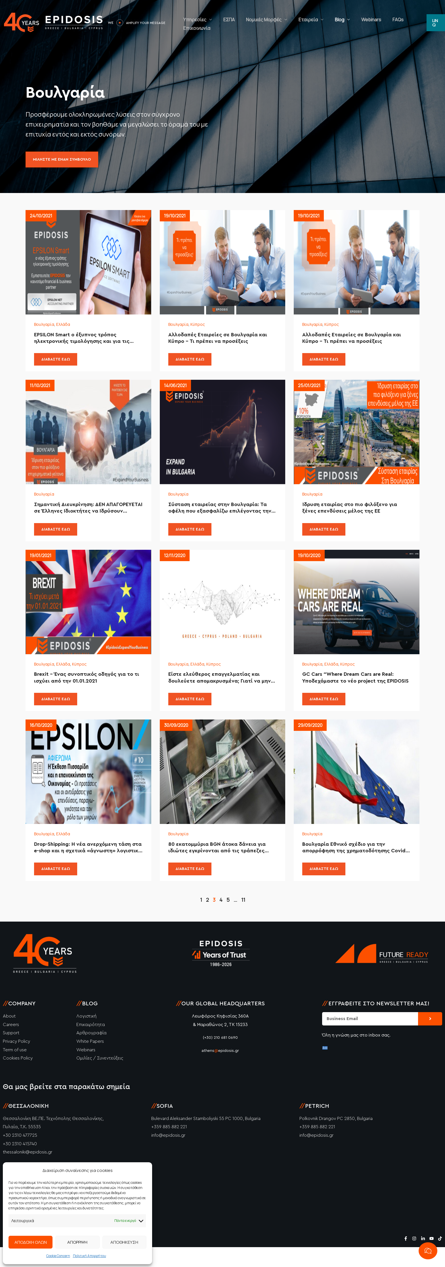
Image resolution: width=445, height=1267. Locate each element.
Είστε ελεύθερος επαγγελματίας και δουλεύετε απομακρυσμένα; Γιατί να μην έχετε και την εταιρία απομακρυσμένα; (219, 690)
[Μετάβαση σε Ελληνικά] (325, 1067)
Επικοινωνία (408, 23)
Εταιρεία (311, 23)
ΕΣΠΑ (243, 23)
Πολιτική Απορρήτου (89, 1255)
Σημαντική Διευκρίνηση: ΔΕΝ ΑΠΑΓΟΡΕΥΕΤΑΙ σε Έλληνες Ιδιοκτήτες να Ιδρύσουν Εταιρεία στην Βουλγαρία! (84, 516)
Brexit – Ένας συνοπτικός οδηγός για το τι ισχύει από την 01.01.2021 (86, 690)
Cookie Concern (58, 1255)
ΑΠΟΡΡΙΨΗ (77, 1242)
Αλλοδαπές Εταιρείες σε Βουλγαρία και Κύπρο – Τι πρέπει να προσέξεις (222, 341)
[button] (435, 22)
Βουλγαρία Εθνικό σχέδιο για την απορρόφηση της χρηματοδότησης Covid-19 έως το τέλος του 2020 (355, 865)
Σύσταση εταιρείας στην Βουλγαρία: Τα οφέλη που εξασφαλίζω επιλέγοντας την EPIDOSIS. (213, 516)
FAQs (383, 23)
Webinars (363, 23)
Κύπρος (201, 325)
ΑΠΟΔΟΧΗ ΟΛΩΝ (30, 1242)
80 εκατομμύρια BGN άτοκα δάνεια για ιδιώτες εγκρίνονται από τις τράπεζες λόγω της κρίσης (221, 865)
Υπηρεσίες (214, 23)
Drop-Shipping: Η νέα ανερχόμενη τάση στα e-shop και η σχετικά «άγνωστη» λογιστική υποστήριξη (85, 865)
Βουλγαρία (45, 325)
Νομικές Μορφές (272, 23)
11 (243, 919)
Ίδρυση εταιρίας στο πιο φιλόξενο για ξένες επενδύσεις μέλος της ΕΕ (354, 516)
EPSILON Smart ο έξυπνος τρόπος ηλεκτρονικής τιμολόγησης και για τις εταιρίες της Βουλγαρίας (86, 341)
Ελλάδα (67, 325)
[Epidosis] (54, 22)
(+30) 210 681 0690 (220, 1057)
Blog (336, 23)
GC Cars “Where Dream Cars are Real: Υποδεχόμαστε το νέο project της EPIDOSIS (355, 690)
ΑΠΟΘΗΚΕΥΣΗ (124, 1242)
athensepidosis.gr (220, 1070)
